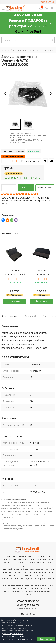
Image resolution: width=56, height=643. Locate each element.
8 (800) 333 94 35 (28, 605)
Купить (26, 187)
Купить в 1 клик (45, 187)
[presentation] (5, 93)
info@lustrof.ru (29, 614)
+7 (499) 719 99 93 (46, 2)
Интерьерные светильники (27, 50)
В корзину (14, 301)
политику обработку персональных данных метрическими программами (16, 636)
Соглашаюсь (46, 639)
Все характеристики (13, 156)
